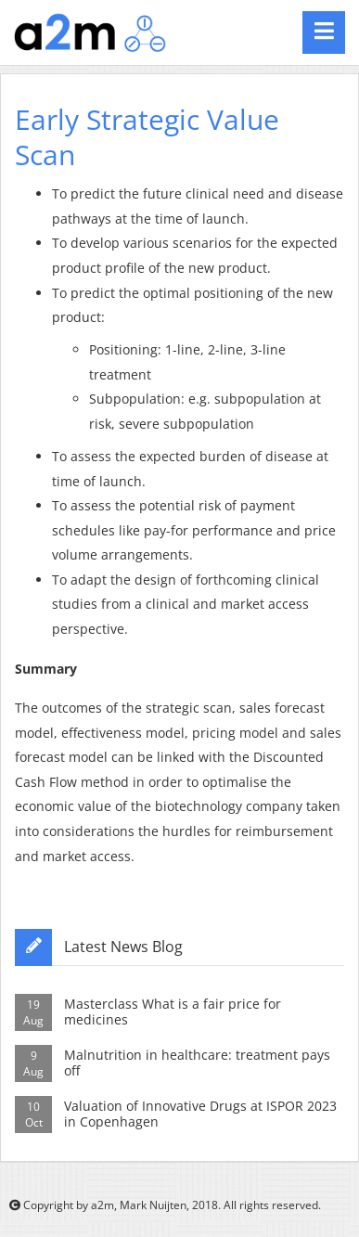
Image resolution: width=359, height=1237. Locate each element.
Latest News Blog (123, 946)
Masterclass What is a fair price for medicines (172, 1011)
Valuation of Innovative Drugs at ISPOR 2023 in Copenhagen (200, 1113)
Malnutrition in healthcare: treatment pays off (197, 1062)
